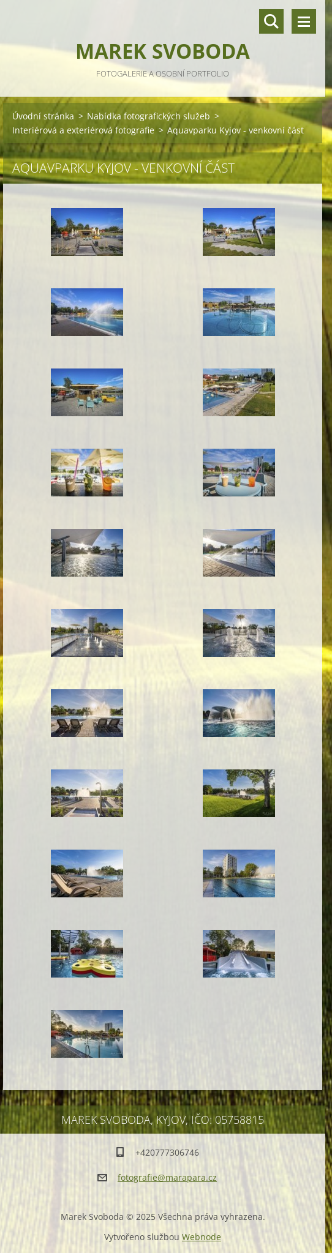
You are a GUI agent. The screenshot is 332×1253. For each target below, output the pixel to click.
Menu (304, 21)
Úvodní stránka (43, 116)
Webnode (201, 1237)
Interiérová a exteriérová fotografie (83, 130)
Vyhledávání (271, 21)
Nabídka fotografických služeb (148, 116)
